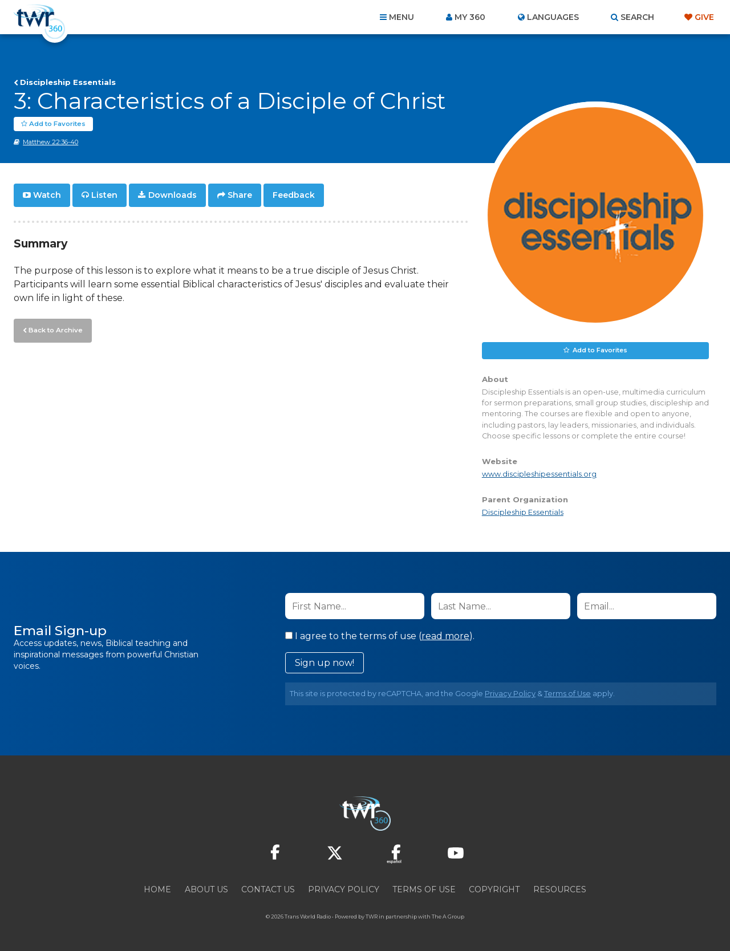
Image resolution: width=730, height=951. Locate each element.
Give (704, 17)
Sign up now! (324, 662)
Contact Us (268, 889)
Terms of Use (567, 693)
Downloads (172, 195)
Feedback (294, 195)
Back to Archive (54, 329)
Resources (559, 889)
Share (240, 195)
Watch (47, 195)
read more (445, 636)
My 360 (470, 17)
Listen (104, 195)
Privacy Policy (510, 693)
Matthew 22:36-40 (50, 142)
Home (157, 889)
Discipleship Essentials (68, 82)
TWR (372, 916)
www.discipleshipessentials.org (539, 474)
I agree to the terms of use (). (379, 636)
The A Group (448, 916)
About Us (206, 889)
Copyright (494, 889)
